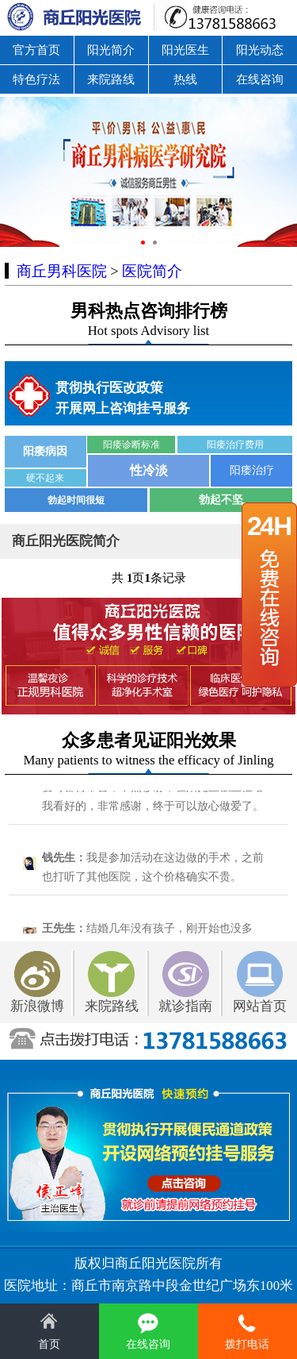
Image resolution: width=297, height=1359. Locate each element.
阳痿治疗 (252, 470)
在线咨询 (260, 79)
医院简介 (152, 271)
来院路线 (111, 79)
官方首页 (36, 50)
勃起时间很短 (76, 500)
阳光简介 (111, 50)
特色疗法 (36, 79)
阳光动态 (260, 50)
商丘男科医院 (62, 271)
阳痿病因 (45, 451)
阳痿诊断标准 (131, 444)
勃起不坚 (221, 500)
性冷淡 (149, 470)
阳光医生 (185, 50)
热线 (185, 79)
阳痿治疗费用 (235, 444)
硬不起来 (45, 477)
